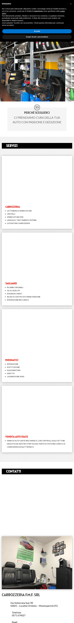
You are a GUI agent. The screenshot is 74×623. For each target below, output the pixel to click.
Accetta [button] (37, 31)
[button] (71, 4)
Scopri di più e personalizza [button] (37, 37)
